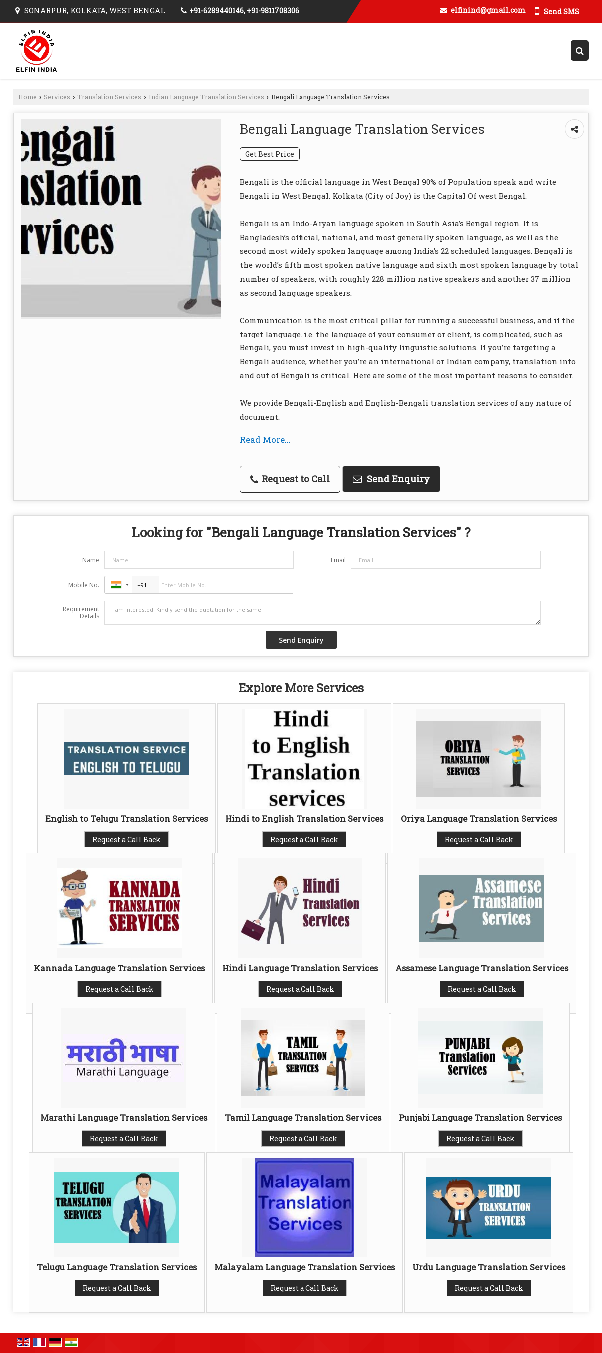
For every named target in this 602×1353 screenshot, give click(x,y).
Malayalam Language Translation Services (304, 1267)
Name (90, 560)
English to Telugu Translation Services (126, 818)
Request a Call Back (126, 839)
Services (57, 97)
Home (27, 97)
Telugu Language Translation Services (117, 1267)
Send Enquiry (391, 479)
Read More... (265, 439)
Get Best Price (269, 154)
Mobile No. (83, 585)
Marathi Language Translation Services (123, 1117)
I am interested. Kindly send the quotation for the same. (322, 613)
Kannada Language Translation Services (119, 968)
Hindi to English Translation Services (304, 818)
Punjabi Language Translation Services (480, 1117)
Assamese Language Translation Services (481, 968)
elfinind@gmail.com (488, 10)
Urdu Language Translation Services (488, 1267)
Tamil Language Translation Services (303, 1117)
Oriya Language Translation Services (479, 818)
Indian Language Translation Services (206, 97)
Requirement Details (81, 613)
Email (338, 560)
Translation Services (109, 97)
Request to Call (290, 479)
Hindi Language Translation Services (300, 968)
